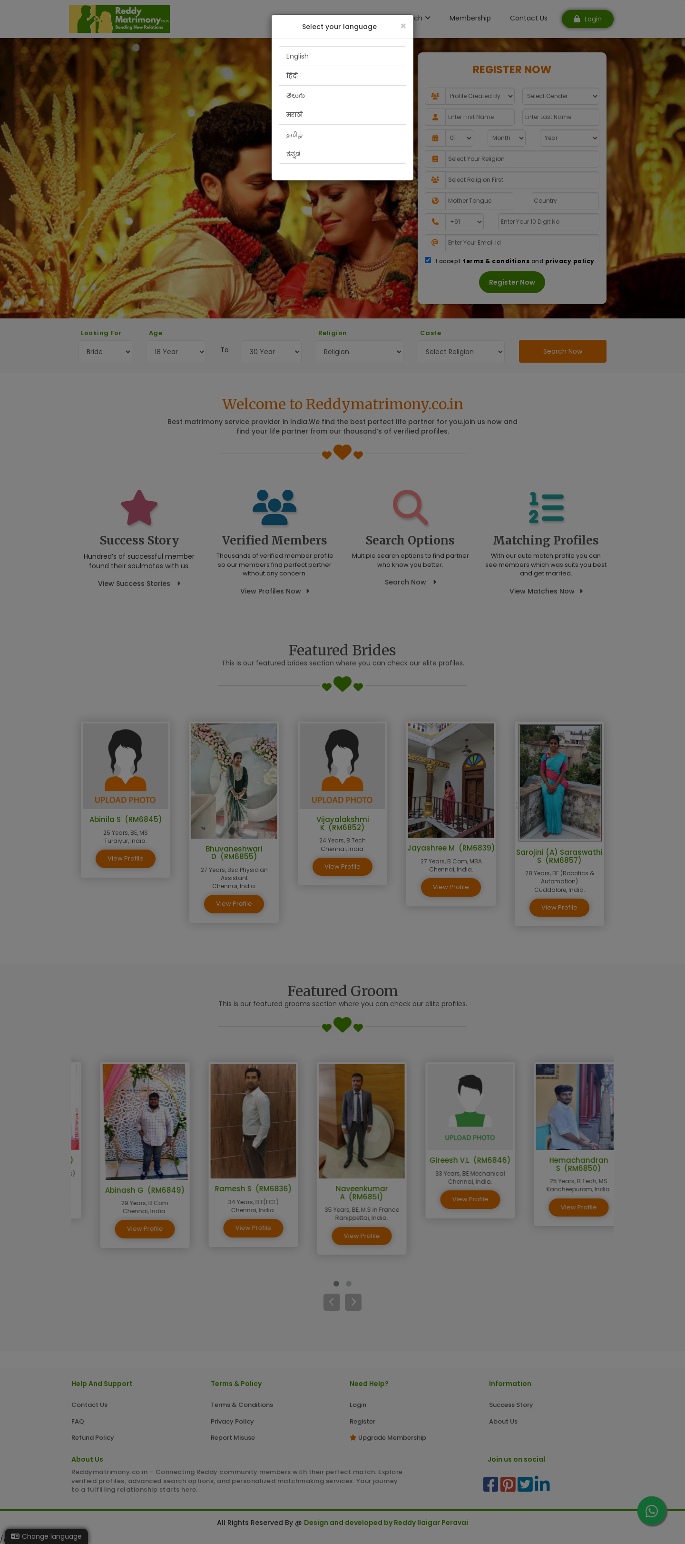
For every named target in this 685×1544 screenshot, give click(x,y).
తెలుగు (295, 95)
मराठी (294, 114)
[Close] (403, 26)
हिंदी (292, 75)
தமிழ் (294, 134)
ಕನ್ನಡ (293, 153)
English (297, 56)
